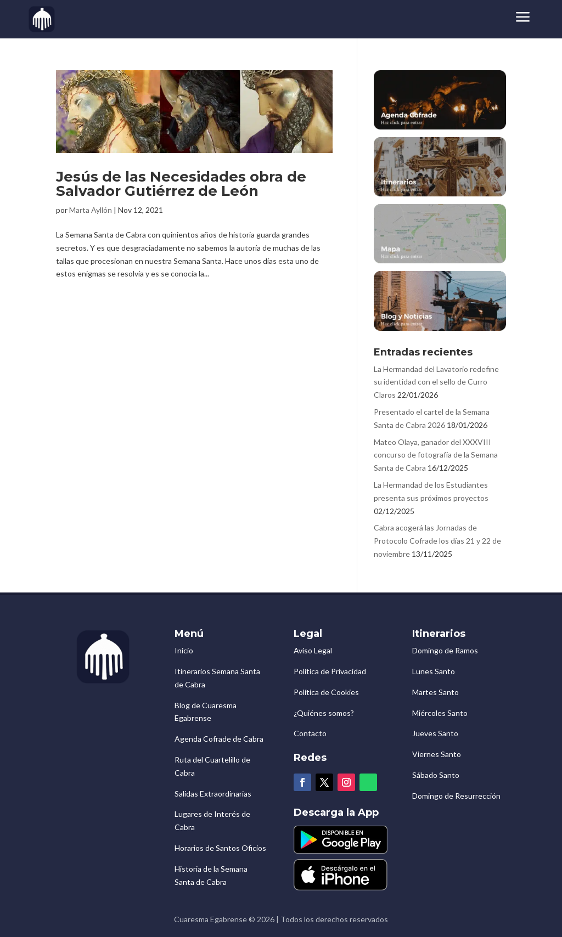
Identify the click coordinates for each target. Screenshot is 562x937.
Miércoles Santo (440, 713)
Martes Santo (435, 692)
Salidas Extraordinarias (213, 793)
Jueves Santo (435, 733)
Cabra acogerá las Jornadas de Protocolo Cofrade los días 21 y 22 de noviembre (437, 540)
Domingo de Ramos (445, 650)
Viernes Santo (436, 754)
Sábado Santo (435, 775)
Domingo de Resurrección (456, 795)
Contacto (310, 733)
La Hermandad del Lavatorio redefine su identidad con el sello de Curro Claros (436, 382)
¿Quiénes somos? (324, 713)
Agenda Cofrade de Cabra (219, 738)
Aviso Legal (313, 650)
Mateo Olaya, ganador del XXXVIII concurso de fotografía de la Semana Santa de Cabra (436, 455)
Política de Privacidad (330, 671)
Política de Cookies (326, 692)
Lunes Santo (433, 671)
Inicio (184, 650)
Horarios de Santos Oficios (220, 848)
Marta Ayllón (90, 210)
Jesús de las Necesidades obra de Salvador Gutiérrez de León (181, 184)
